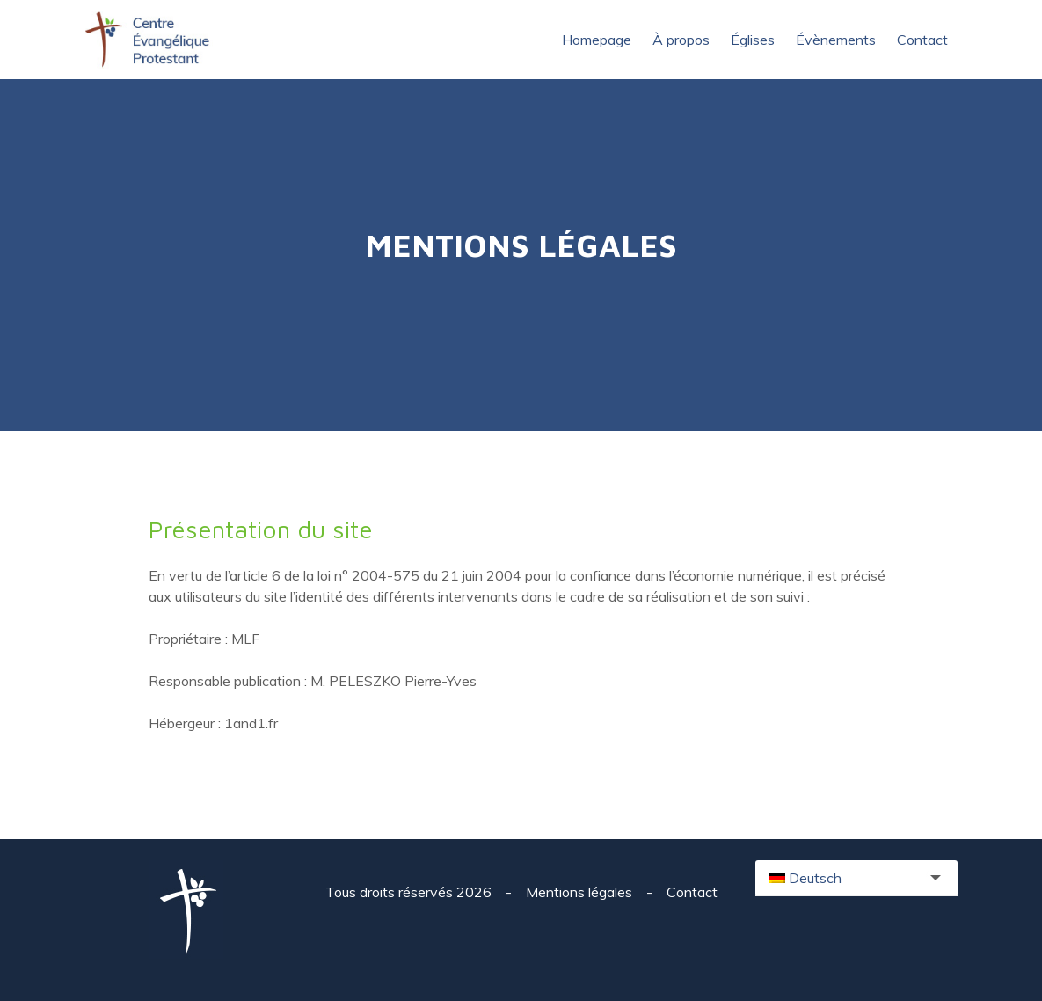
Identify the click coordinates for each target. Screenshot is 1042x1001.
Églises (753, 39)
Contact (922, 39)
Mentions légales (581, 892)
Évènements (836, 39)
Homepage (596, 39)
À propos (681, 39)
